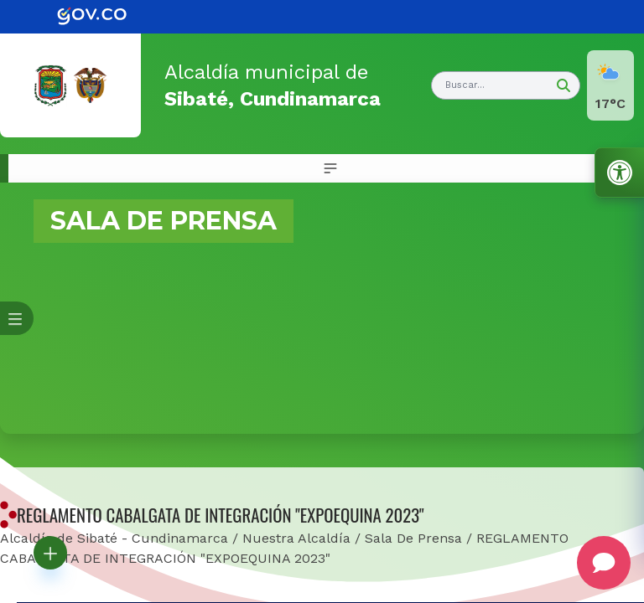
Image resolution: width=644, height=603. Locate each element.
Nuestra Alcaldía (296, 538)
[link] (104, 17)
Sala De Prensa (413, 538)
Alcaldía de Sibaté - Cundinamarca (114, 538)
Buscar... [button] (465, 85)
